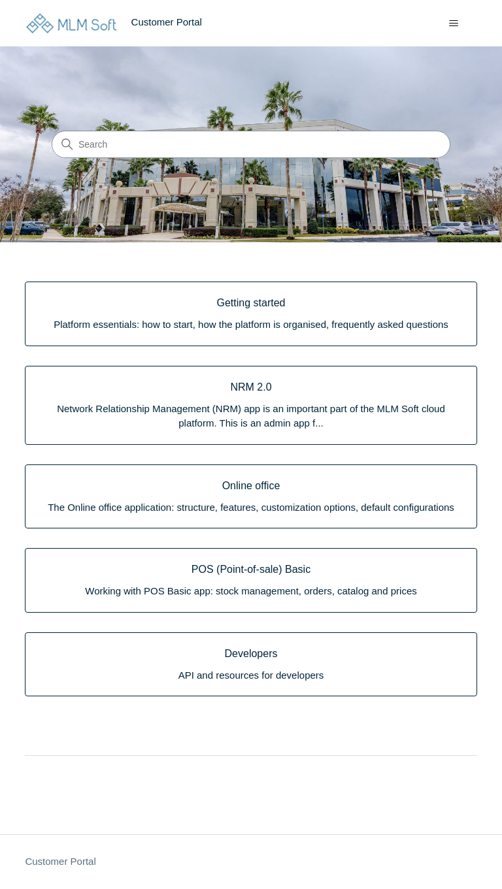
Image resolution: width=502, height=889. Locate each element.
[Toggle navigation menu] (454, 23)
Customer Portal (60, 861)
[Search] (251, 144)
